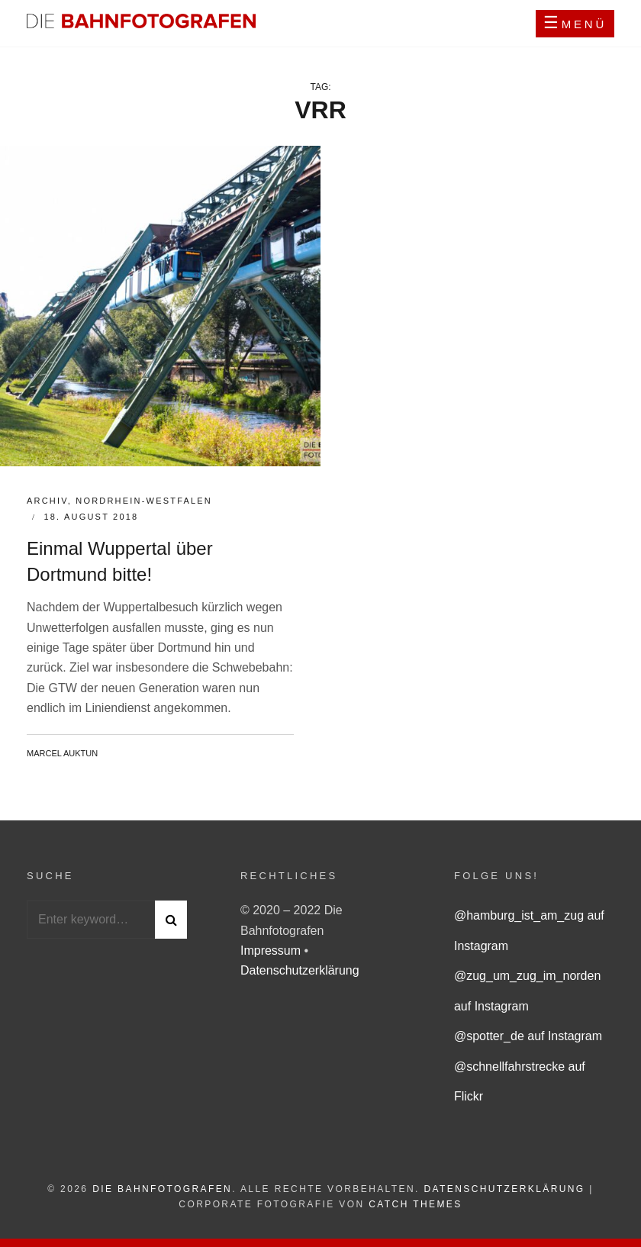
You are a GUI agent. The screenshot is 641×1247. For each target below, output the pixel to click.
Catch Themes (415, 1204)
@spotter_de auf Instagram (528, 1036)
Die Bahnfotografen (162, 1189)
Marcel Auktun (62, 753)
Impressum (272, 950)
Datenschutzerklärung (299, 970)
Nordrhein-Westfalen (144, 500)
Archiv (47, 500)
